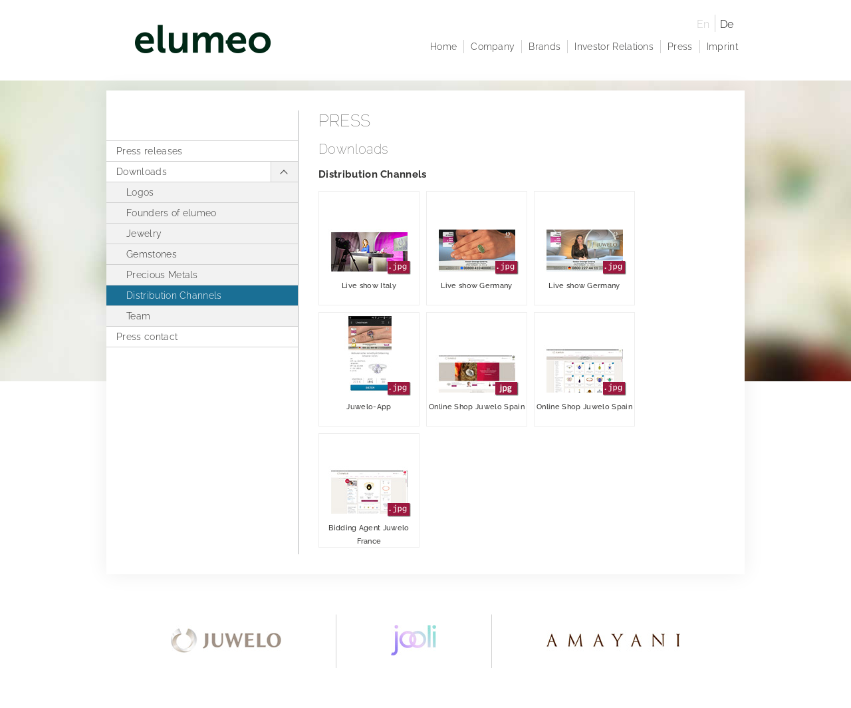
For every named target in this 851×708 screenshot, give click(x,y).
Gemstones (151, 254)
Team (138, 316)
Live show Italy (369, 241)
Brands (544, 46)
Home (443, 46)
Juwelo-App (369, 362)
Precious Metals (162, 274)
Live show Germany (477, 241)
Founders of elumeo (171, 213)
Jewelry (144, 233)
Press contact (147, 336)
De (727, 24)
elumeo (400, 41)
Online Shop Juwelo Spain (477, 362)
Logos (140, 192)
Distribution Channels (174, 295)
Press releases (149, 151)
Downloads (141, 171)
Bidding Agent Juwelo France (369, 490)
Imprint (722, 46)
